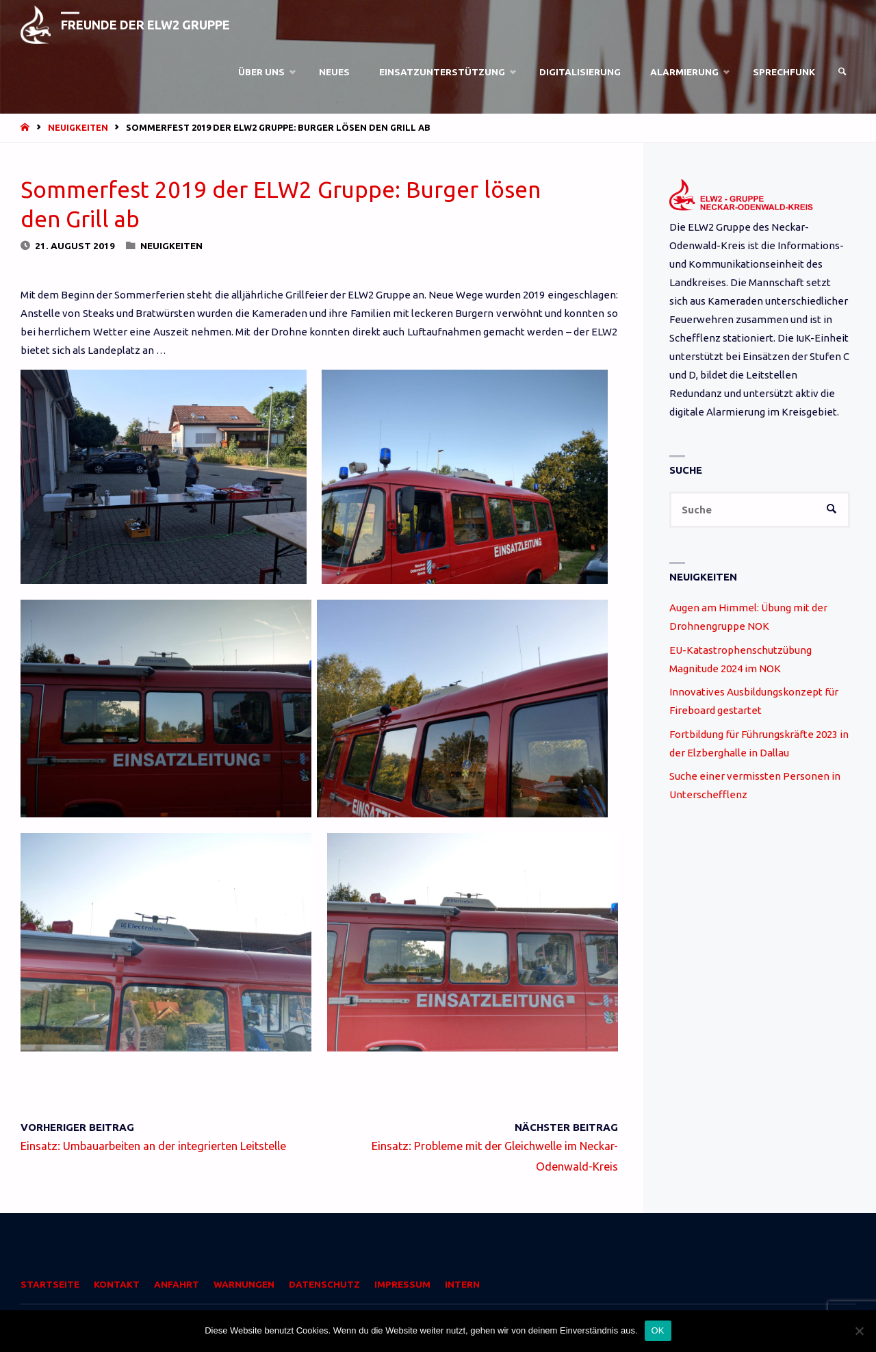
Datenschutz (324, 1284)
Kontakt (117, 1284)
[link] (842, 72)
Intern (462, 1284)
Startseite (50, 1284)
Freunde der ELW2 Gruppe (145, 24)
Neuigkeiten (78, 127)
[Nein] (859, 1331)
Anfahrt (176, 1284)
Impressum (402, 1284)
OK (658, 1330)
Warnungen (244, 1284)
